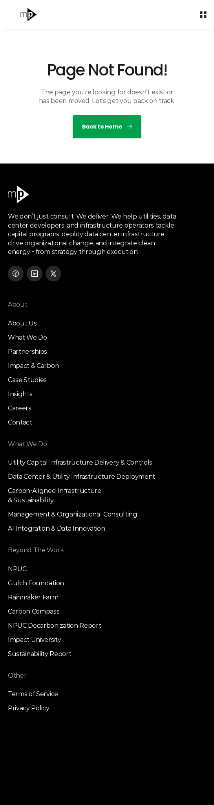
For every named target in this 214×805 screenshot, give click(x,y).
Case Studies (27, 380)
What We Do (27, 337)
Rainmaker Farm (33, 597)
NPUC (17, 569)
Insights (20, 394)
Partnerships (27, 351)
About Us (22, 323)
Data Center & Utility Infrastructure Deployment (81, 476)
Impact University (34, 639)
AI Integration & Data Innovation (56, 528)
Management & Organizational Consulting (72, 514)
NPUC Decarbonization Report (54, 625)
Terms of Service (33, 694)
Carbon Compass (34, 611)
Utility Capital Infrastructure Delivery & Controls (80, 462)
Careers (19, 408)
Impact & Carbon (33, 365)
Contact (20, 422)
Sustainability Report (39, 654)
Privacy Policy (28, 708)
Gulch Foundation (36, 583)
